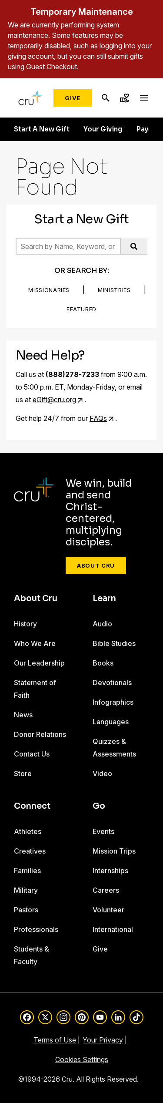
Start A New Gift (42, 129)
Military (26, 890)
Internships (110, 870)
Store (23, 773)
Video (102, 773)
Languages (111, 721)
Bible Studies (114, 643)
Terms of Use (54, 1040)
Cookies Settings (81, 1059)
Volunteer (108, 909)
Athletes (27, 831)
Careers (106, 890)
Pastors (26, 909)
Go (99, 806)
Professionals (36, 929)
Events (103, 831)
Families (27, 870)
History (25, 623)
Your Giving (103, 129)
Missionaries (49, 289)
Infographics (113, 702)
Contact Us (32, 754)
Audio (102, 623)
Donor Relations (40, 734)
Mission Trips (114, 851)
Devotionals (112, 682)
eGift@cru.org (54, 399)
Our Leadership (39, 663)
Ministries (114, 289)
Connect (32, 806)
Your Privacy (103, 1040)
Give (72, 97)
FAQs (98, 418)
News (23, 714)
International (113, 929)
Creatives (30, 851)
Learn (104, 598)
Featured (81, 309)
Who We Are (35, 643)
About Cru (96, 565)
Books (103, 663)
